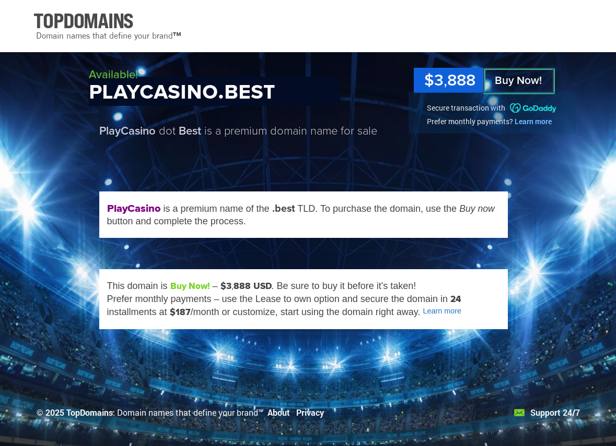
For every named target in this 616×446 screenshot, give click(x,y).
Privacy (310, 412)
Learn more (533, 121)
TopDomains (89, 412)
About (279, 412)
